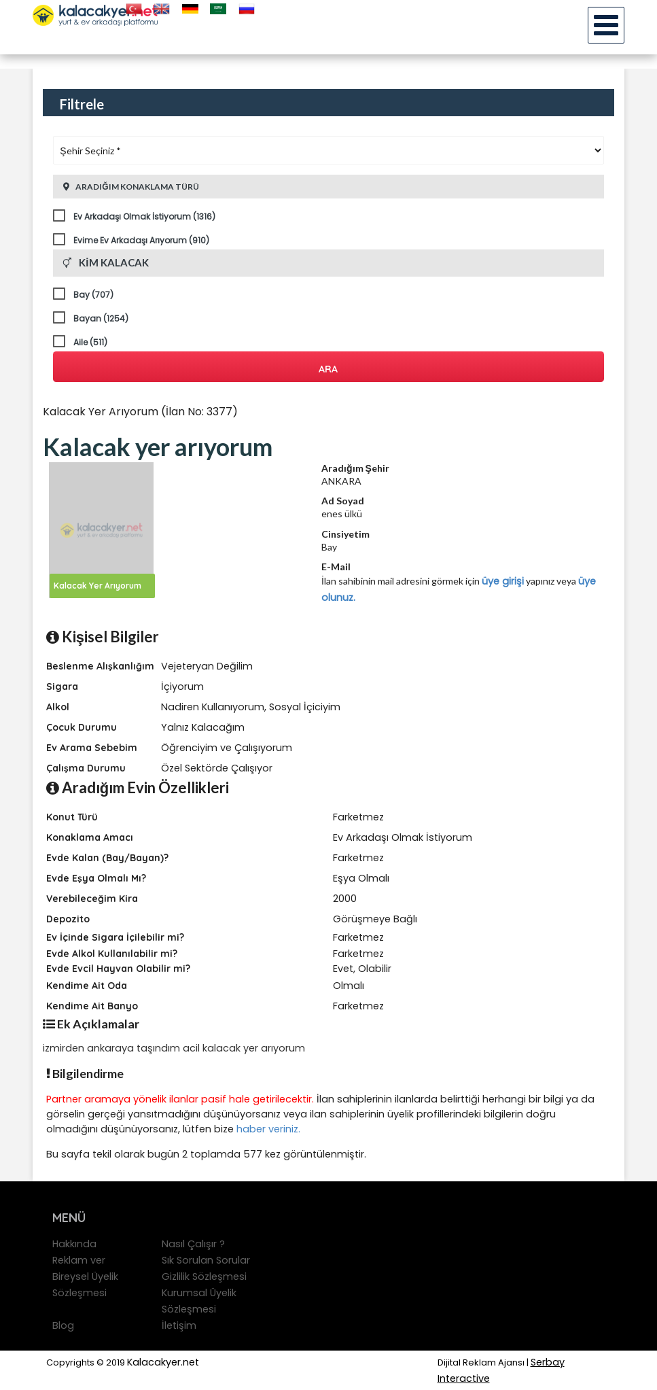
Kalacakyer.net (163, 1362)
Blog (63, 1325)
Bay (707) (93, 294)
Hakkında (74, 1244)
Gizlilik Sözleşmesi (204, 1276)
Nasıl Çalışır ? (193, 1244)
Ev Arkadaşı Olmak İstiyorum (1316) (144, 216)
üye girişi (503, 581)
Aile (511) (90, 342)
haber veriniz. (268, 1129)
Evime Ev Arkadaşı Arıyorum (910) (141, 240)
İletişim (179, 1325)
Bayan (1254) (100, 318)
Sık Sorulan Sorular (206, 1260)
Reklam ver (78, 1260)
